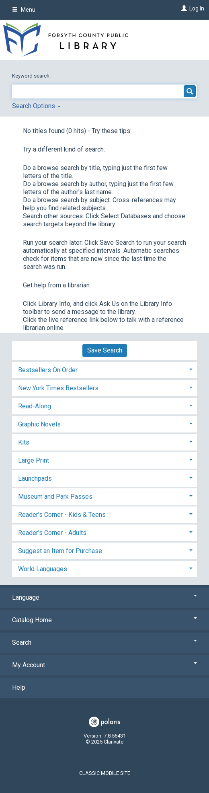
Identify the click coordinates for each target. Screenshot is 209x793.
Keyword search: (32, 76)
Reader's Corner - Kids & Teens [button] (62, 514)
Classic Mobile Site (104, 773)
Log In (196, 8)
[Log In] (183, 8)
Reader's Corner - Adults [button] (52, 533)
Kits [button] (23, 442)
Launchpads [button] (35, 478)
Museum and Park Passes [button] (55, 496)
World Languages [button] (42, 569)
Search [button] (104, 642)
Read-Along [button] (34, 406)
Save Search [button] (104, 350)
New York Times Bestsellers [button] (58, 388)
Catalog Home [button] (104, 620)
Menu (23, 9)
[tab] (104, 369)
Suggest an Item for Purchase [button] (60, 551)
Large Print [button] (33, 460)
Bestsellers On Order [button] (48, 370)
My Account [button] (104, 665)
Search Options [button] (36, 106)
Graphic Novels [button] (39, 424)
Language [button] (104, 597)
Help (18, 687)
